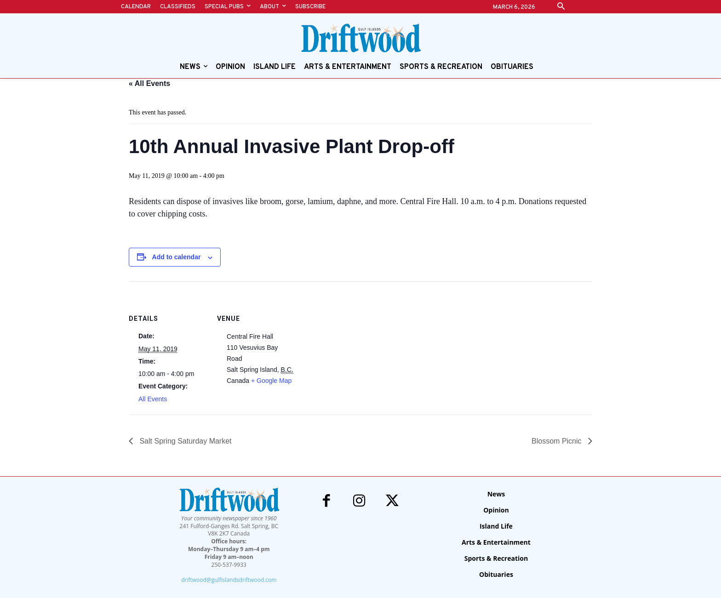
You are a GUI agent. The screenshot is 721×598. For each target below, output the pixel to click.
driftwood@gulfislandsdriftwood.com (228, 580)
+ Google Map (271, 380)
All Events (152, 399)
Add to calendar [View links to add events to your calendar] (176, 257)
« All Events (149, 83)
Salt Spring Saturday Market (184, 441)
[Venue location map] (353, 344)
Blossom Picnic (558, 441)
